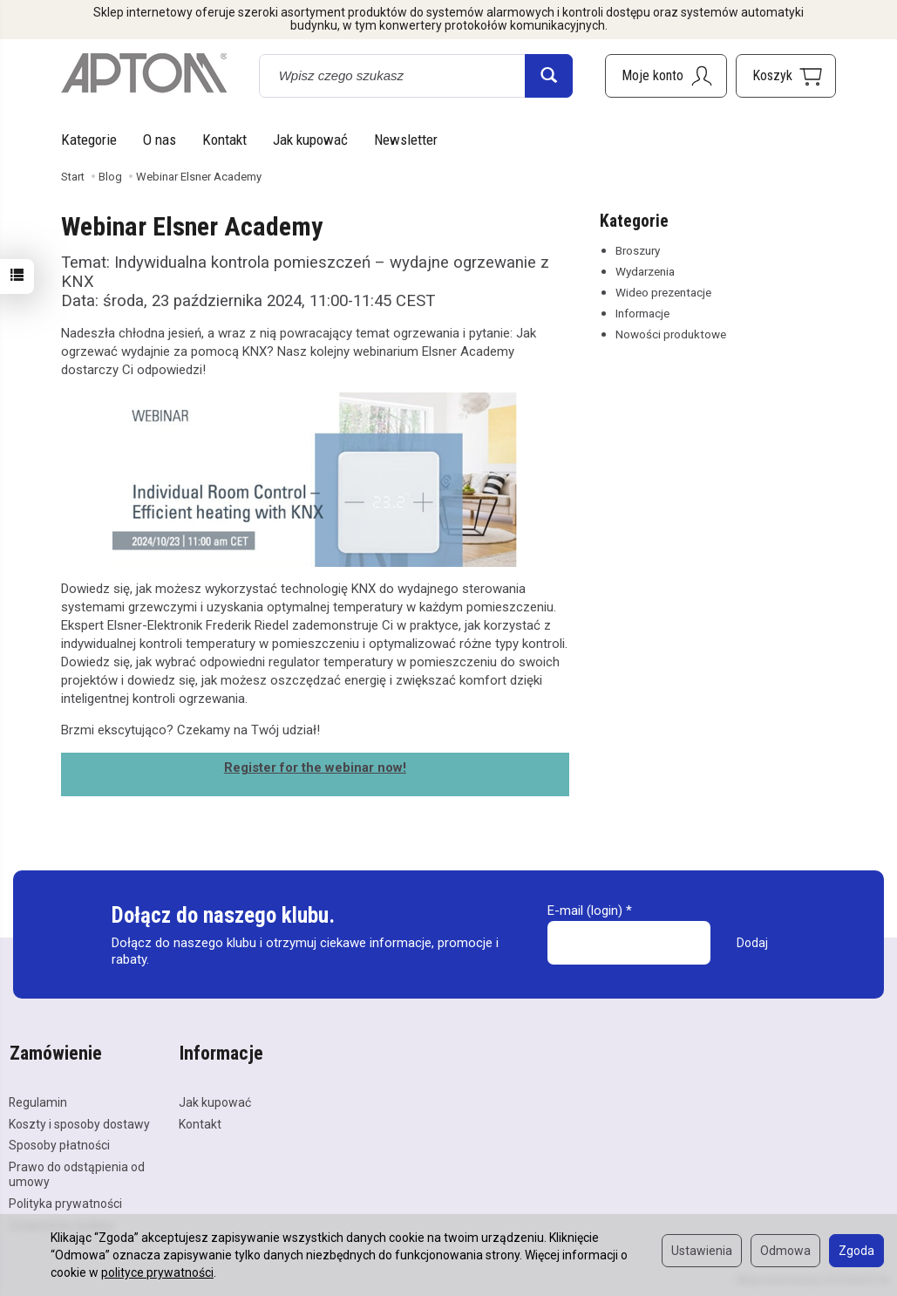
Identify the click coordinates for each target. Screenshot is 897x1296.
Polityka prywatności (65, 1201)
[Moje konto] (666, 76)
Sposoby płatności (59, 1143)
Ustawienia (701, 1251)
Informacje (642, 313)
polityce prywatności (157, 1272)
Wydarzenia (645, 271)
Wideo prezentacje (663, 292)
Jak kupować (310, 139)
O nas (159, 139)
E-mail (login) (584, 910)
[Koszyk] (786, 76)
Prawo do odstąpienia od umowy (77, 1171)
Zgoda (856, 1251)
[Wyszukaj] (549, 76)
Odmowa (785, 1251)
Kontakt (224, 139)
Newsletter (406, 139)
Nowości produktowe (670, 334)
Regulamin (38, 1100)
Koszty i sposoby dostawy (79, 1122)
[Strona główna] (144, 73)
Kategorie (89, 139)
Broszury (637, 250)
